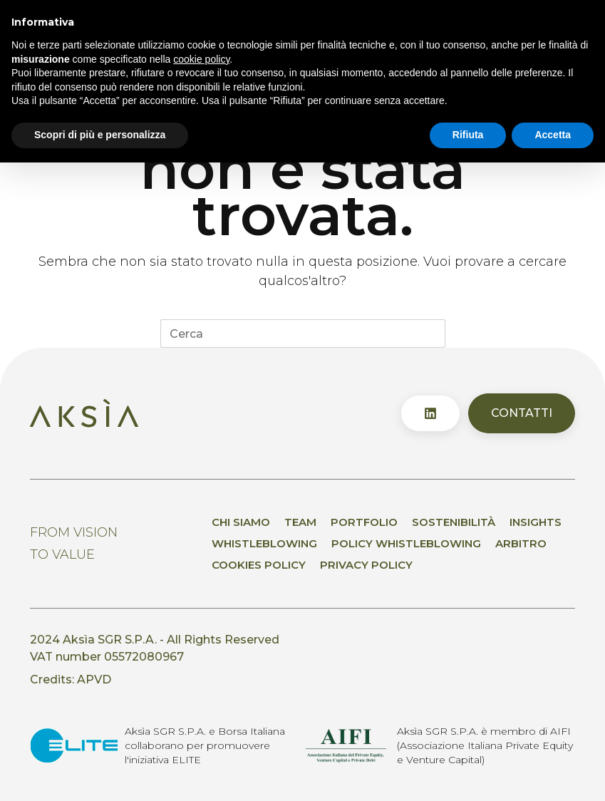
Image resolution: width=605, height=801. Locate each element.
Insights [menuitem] (536, 522)
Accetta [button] (552, 134)
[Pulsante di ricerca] (431, 333)
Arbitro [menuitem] (521, 543)
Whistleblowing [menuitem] (264, 543)
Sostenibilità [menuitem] (453, 522)
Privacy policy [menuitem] (366, 565)
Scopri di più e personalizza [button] (99, 134)
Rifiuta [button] (468, 134)
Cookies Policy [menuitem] (259, 565)
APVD (94, 679)
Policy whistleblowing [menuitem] (406, 543)
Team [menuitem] (300, 522)
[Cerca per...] (288, 333)
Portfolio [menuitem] (364, 522)
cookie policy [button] (201, 59)
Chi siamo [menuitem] (241, 522)
